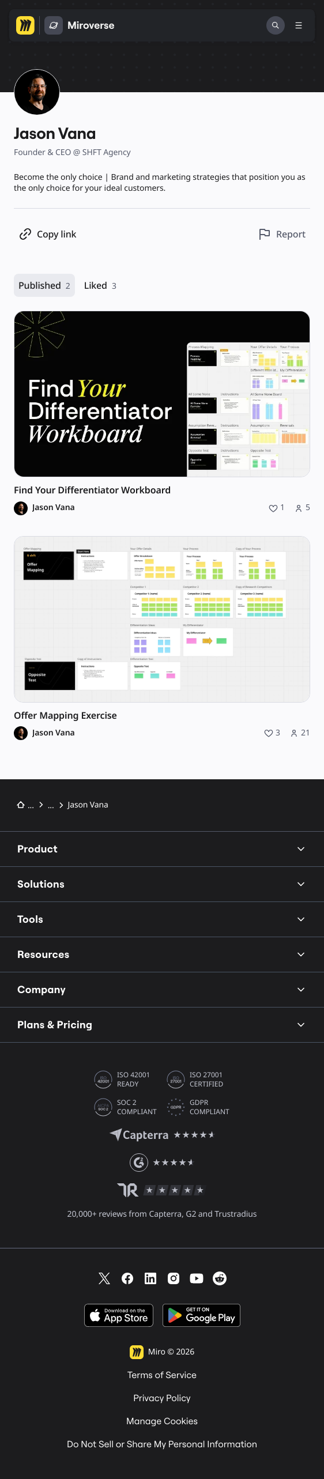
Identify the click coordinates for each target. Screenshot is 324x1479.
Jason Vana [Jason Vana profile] (53, 508)
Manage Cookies (162, 1421)
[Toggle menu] (298, 25)
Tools (162, 919)
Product (162, 848)
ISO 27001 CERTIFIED (206, 1079)
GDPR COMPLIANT (209, 1107)
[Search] (275, 25)
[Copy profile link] (47, 234)
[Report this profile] (281, 234)
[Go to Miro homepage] (25, 25)
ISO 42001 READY (133, 1079)
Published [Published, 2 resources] (44, 285)
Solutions (162, 884)
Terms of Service (162, 1375)
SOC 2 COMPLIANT (137, 1107)
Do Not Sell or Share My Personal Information (162, 1444)
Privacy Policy (162, 1398)
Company (162, 989)
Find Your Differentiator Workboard (92, 490)
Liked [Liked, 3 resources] (100, 285)
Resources (162, 954)
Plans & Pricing (162, 1024)
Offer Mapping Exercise (65, 716)
